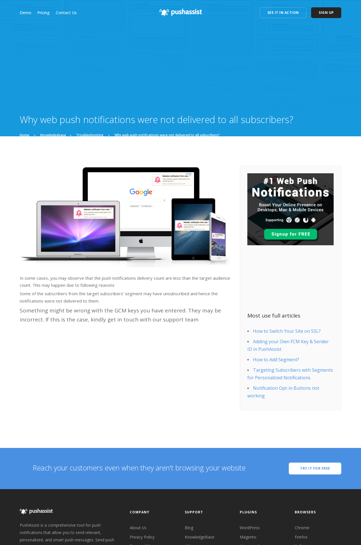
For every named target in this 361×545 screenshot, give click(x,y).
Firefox (301, 537)
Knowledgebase (53, 135)
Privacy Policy (142, 537)
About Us (138, 527)
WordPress (250, 527)
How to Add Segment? (276, 359)
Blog (189, 527)
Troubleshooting (90, 135)
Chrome (302, 527)
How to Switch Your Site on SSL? (287, 331)
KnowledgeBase (199, 537)
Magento (248, 537)
